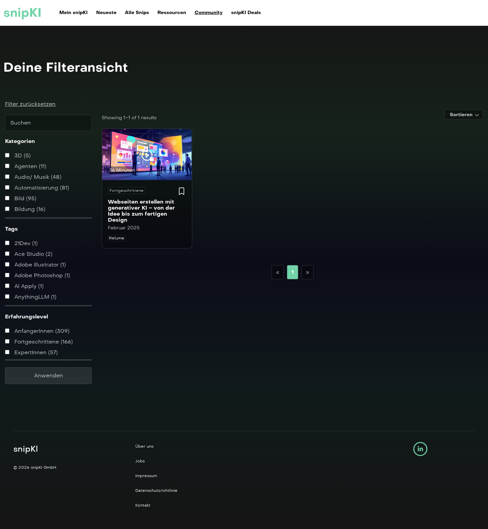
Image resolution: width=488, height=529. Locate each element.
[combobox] (463, 114)
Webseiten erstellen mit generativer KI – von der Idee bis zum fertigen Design (141, 211)
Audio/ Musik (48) (33, 177)
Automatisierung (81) (37, 187)
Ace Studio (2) (28, 254)
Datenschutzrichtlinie (156, 490)
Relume (116, 238)
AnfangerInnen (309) (37, 331)
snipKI (22, 12)
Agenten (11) (25, 166)
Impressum (146, 475)
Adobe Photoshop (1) (37, 275)
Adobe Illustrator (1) (35, 264)
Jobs (140, 461)
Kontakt (142, 505)
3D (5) (17, 155)
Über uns (144, 446)
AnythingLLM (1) (30, 297)
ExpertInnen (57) (31, 352)
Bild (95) (20, 198)
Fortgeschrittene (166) (39, 341)
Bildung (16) (25, 209)
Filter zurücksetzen (30, 104)
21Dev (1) (21, 243)
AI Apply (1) (24, 286)
